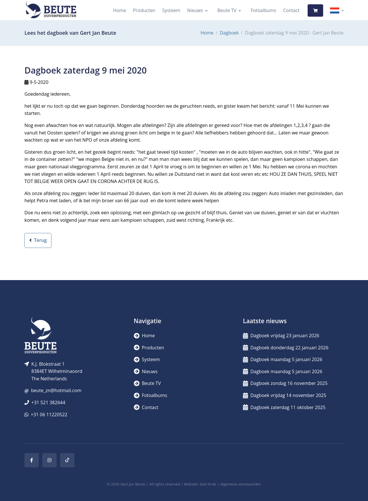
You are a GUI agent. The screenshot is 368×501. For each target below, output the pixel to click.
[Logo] (50, 10)
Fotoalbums (263, 10)
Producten (144, 10)
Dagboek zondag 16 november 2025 (285, 383)
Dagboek (229, 33)
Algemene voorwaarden (240, 484)
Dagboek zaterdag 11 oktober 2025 (284, 407)
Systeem (171, 10)
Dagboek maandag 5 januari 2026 (282, 359)
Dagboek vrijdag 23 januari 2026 (281, 335)
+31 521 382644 (48, 402)
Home (119, 10)
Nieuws (195, 10)
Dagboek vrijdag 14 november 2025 (284, 395)
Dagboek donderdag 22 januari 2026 (285, 347)
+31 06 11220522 (49, 414)
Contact (291, 10)
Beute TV (226, 10)
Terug (38, 240)
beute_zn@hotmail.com (56, 390)
